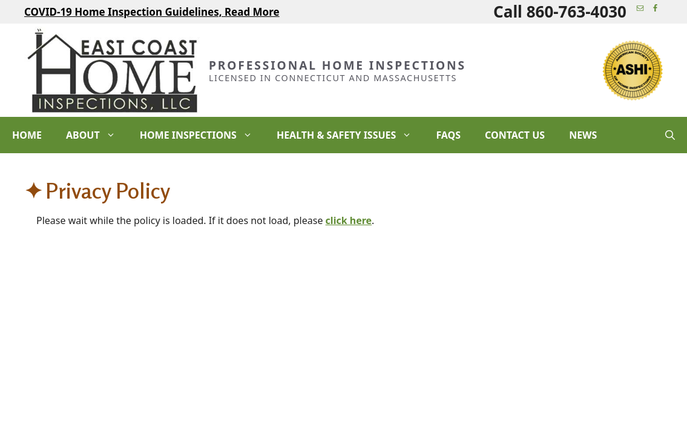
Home (27, 135)
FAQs (448, 135)
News (583, 135)
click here (349, 220)
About (97, 135)
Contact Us (515, 135)
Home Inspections (202, 135)
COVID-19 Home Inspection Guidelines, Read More (152, 12)
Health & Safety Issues (350, 135)
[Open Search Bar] (670, 135)
